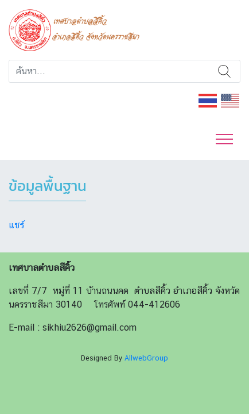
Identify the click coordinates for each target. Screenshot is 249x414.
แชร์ (16, 225)
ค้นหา (224, 71)
